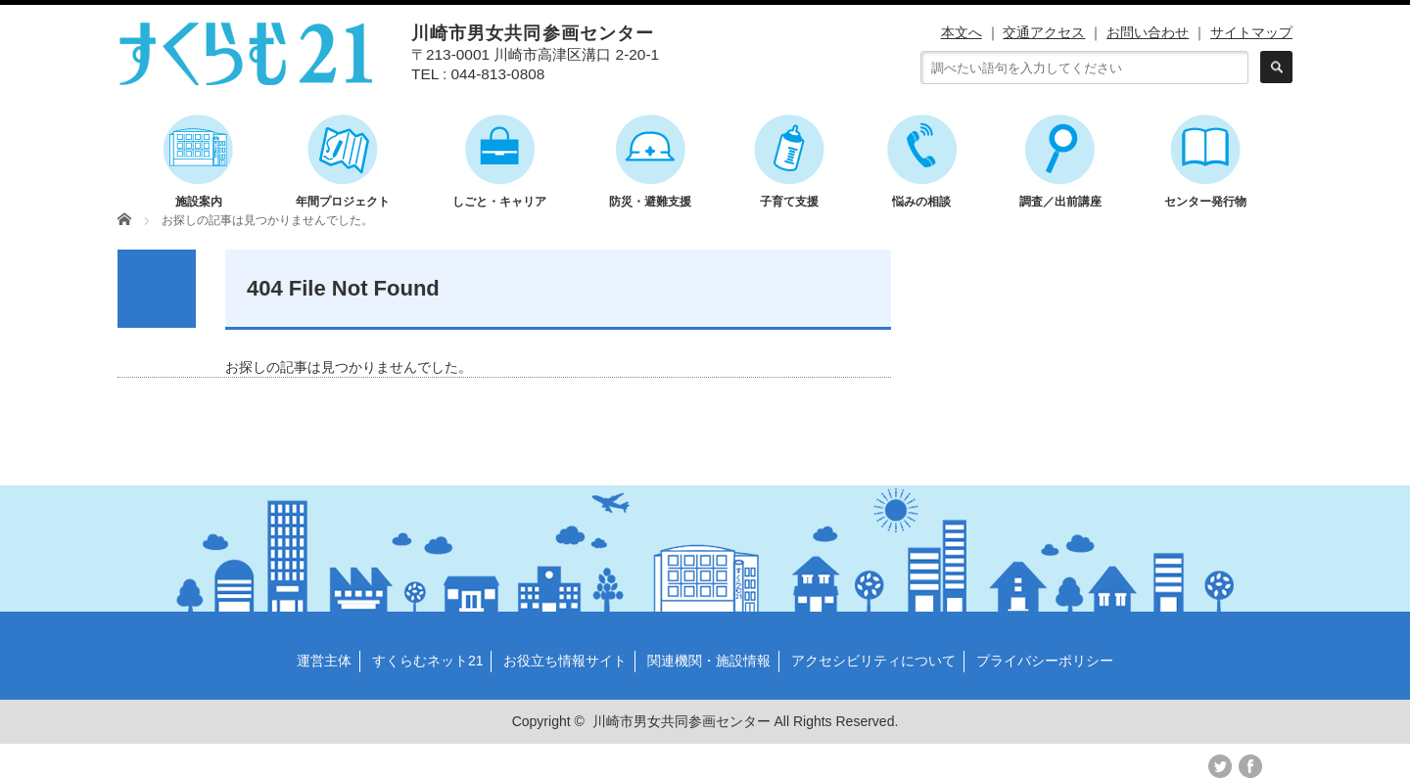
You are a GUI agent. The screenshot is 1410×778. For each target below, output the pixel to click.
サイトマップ (1251, 32)
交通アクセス (1044, 32)
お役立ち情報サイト (565, 660)
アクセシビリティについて (873, 660)
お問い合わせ (1147, 32)
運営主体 (324, 660)
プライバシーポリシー (1044, 660)
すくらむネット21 (428, 660)
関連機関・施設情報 (709, 660)
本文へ (961, 32)
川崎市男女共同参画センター (681, 721)
